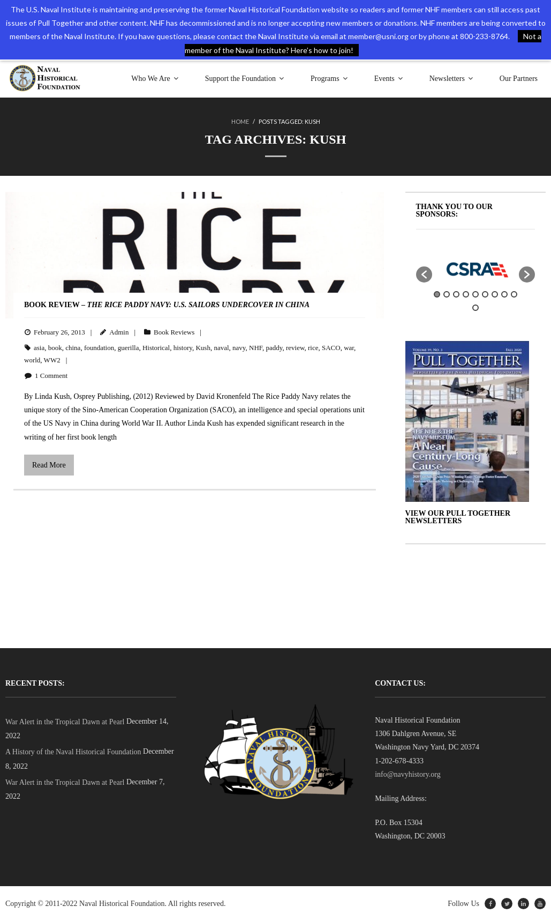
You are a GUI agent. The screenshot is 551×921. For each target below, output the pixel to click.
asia (39, 348)
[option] (476, 269)
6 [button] (485, 294)
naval (221, 348)
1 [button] (437, 294)
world (32, 360)
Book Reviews (174, 332)
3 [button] (456, 294)
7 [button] (495, 294)
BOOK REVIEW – (167, 305)
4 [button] (466, 294)
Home (240, 121)
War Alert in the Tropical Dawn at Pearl (64, 722)
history (182, 348)
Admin (119, 332)
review (295, 348)
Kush (202, 348)
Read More (49, 465)
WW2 (52, 360)
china (72, 348)
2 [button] (446, 294)
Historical (156, 348)
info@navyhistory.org (408, 774)
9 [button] (514, 294)
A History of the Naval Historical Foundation (73, 752)
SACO (331, 348)
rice (313, 348)
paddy (274, 348)
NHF (255, 348)
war (349, 348)
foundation (99, 348)
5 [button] (475, 294)
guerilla (128, 348)
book (55, 348)
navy (238, 348)
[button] (424, 274)
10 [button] (475, 307)
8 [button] (504, 294)
